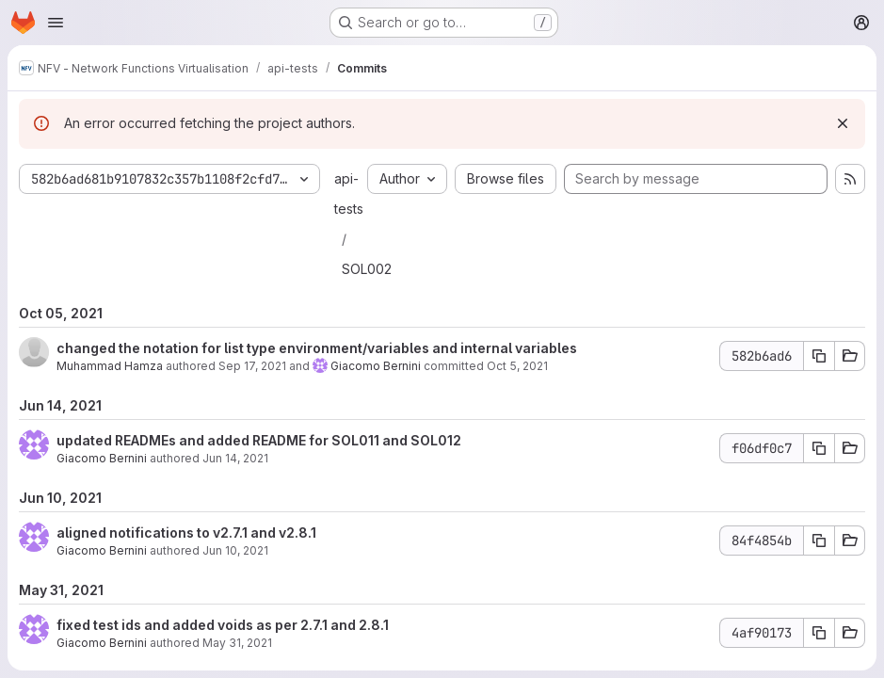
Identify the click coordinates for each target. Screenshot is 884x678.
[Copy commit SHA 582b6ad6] (819, 356)
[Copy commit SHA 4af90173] (819, 633)
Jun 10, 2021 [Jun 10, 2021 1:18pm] (235, 550)
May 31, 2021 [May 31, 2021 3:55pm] (237, 643)
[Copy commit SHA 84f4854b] (819, 540)
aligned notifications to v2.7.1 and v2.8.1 (186, 533)
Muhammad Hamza (109, 366)
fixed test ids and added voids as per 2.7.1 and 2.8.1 (222, 625)
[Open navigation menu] (55, 23)
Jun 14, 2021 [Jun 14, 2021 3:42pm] (235, 458)
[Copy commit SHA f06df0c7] (819, 448)
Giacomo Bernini (375, 366)
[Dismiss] (842, 123)
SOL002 (367, 269)
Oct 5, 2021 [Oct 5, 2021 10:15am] (517, 366)
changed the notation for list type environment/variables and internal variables (316, 348)
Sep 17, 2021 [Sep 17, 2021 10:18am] (252, 366)
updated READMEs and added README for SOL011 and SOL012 (258, 440)
